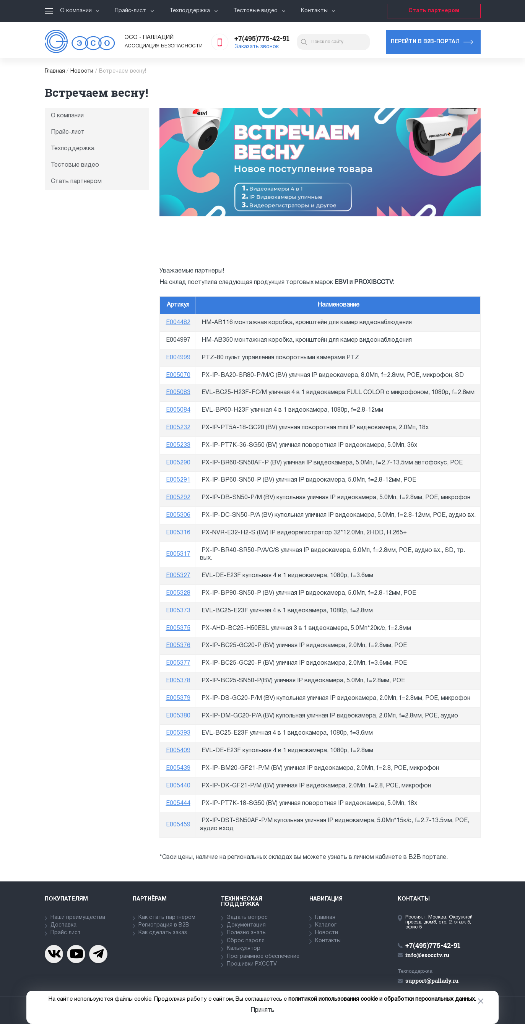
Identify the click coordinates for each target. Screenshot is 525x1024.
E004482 (178, 322)
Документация (246, 925)
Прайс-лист (134, 10)
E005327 (178, 575)
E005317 (178, 554)
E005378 (178, 680)
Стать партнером (433, 10)
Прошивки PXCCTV (252, 964)
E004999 (178, 357)
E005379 (178, 698)
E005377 (178, 663)
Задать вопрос (247, 917)
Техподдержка (193, 10)
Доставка (63, 925)
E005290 (178, 463)
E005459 (178, 825)
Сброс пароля (246, 940)
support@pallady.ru (431, 980)
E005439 (178, 768)
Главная (55, 71)
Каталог (325, 925)
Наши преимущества (77, 917)
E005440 (178, 786)
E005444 (178, 803)
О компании (80, 10)
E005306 (178, 515)
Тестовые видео (259, 10)
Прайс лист (65, 932)
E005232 (178, 427)
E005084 (178, 410)
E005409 (178, 750)
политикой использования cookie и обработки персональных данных (381, 999)
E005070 (178, 375)
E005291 (178, 480)
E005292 (178, 497)
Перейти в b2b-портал (425, 41)
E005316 (178, 533)
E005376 (178, 645)
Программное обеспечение (263, 956)
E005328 (178, 593)
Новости (81, 71)
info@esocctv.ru (427, 955)
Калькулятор (243, 948)
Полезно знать (246, 932)
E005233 (178, 445)
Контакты (318, 10)
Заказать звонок (256, 46)
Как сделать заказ (162, 932)
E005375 (178, 628)
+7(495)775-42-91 (261, 38)
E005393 (178, 733)
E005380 (178, 716)
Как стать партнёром (166, 917)
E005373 (178, 610)
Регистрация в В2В (163, 925)
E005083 (178, 392)
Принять (262, 1010)
